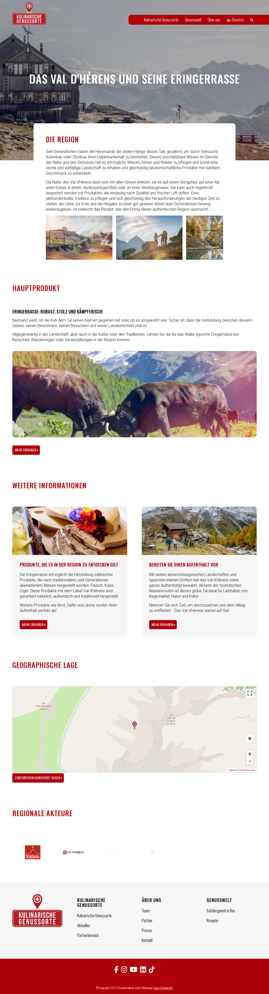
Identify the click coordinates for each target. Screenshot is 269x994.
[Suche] (252, 20)
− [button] (250, 761)
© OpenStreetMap (247, 770)
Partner (147, 920)
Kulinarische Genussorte (94, 916)
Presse (147, 930)
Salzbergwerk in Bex (221, 911)
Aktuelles (83, 925)
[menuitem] (161, 20)
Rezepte (212, 920)
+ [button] (249, 754)
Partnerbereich (88, 935)
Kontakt (147, 940)
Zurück (57, 237)
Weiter (212, 237)
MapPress (233, 770)
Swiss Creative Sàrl (163, 988)
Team (146, 911)
